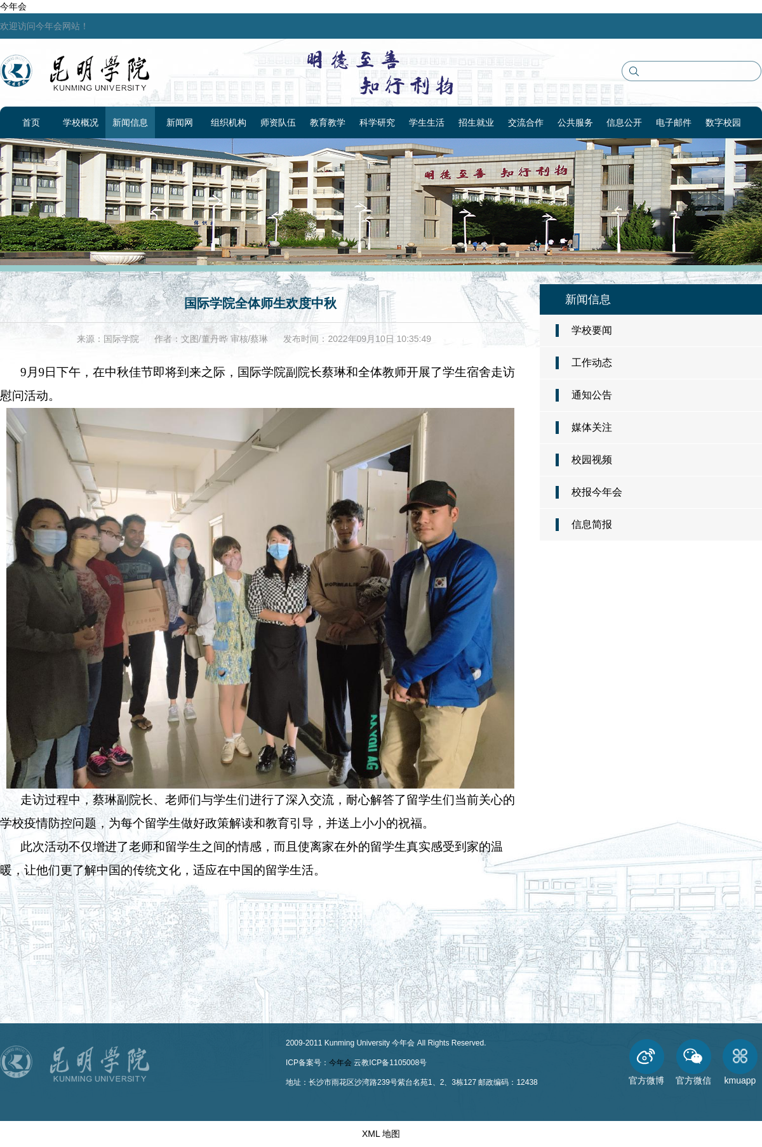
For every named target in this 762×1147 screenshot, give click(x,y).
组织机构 (228, 122)
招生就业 (476, 122)
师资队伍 (278, 122)
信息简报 (592, 524)
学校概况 (80, 122)
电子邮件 (674, 122)
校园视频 (592, 459)
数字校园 (723, 122)
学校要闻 (592, 330)
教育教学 (327, 122)
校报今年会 (597, 492)
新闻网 (179, 122)
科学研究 (377, 122)
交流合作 (526, 122)
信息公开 (624, 122)
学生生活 (426, 122)
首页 (31, 122)
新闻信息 (130, 122)
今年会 (13, 6)
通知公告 (592, 395)
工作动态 (592, 362)
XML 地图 (381, 1134)
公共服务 (575, 122)
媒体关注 (592, 427)
